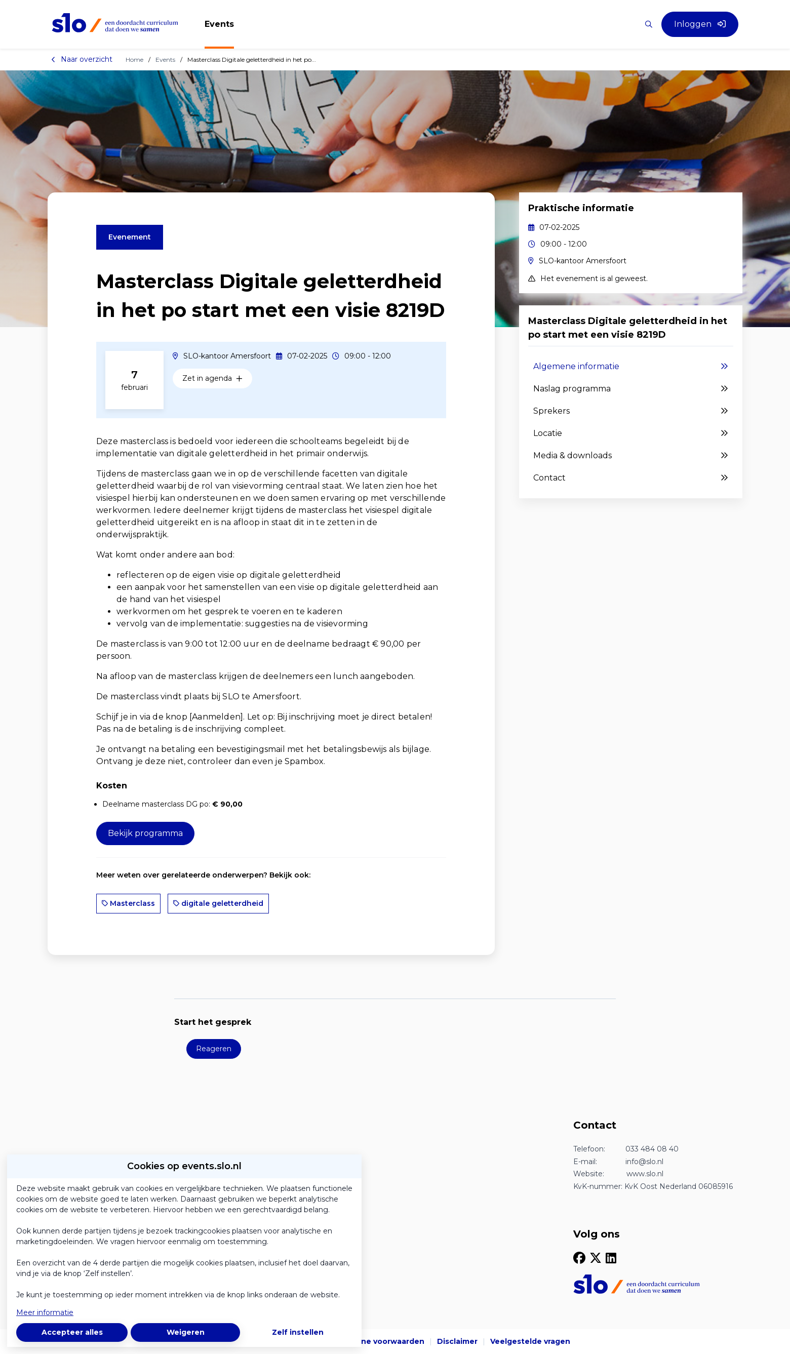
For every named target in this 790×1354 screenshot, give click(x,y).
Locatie (630, 433)
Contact (630, 478)
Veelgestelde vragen (530, 1341)
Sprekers (630, 411)
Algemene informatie (630, 367)
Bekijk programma (145, 833)
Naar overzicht (81, 59)
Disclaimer (457, 1341)
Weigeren (186, 1332)
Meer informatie (44, 1312)
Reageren (213, 1048)
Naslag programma (630, 389)
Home (134, 59)
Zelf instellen (298, 1332)
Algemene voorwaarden (377, 1341)
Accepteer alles (72, 1332)
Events (165, 59)
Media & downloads (630, 456)
